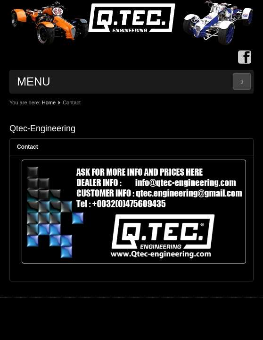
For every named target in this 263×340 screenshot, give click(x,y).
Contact (27, 147)
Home (49, 102)
